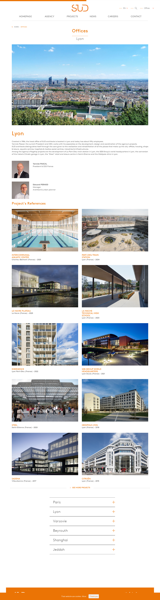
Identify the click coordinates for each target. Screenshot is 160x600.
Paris (84, 502)
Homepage (25, 16)
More (84, 596)
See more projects (81, 487)
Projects (72, 16)
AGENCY (49, 16)
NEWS (93, 16)
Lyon (84, 512)
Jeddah (84, 549)
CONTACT (136, 16)
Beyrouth (84, 531)
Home (16, 27)
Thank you (94, 596)
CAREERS (113, 16)
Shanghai (84, 540)
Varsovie (84, 521)
